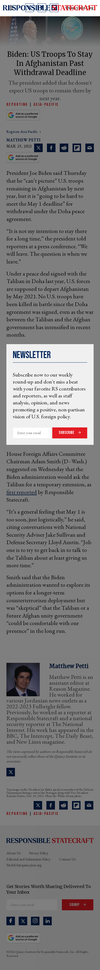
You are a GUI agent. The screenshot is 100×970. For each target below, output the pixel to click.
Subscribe (67, 432)
